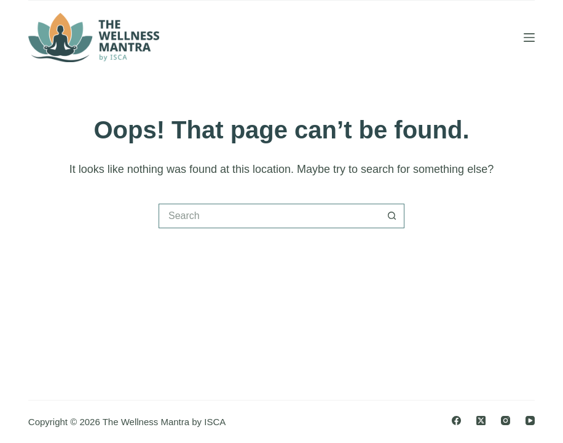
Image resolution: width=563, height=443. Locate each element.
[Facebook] (456, 420)
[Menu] (529, 37)
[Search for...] (269, 216)
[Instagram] (505, 420)
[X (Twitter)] (481, 420)
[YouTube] (530, 420)
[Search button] (392, 216)
